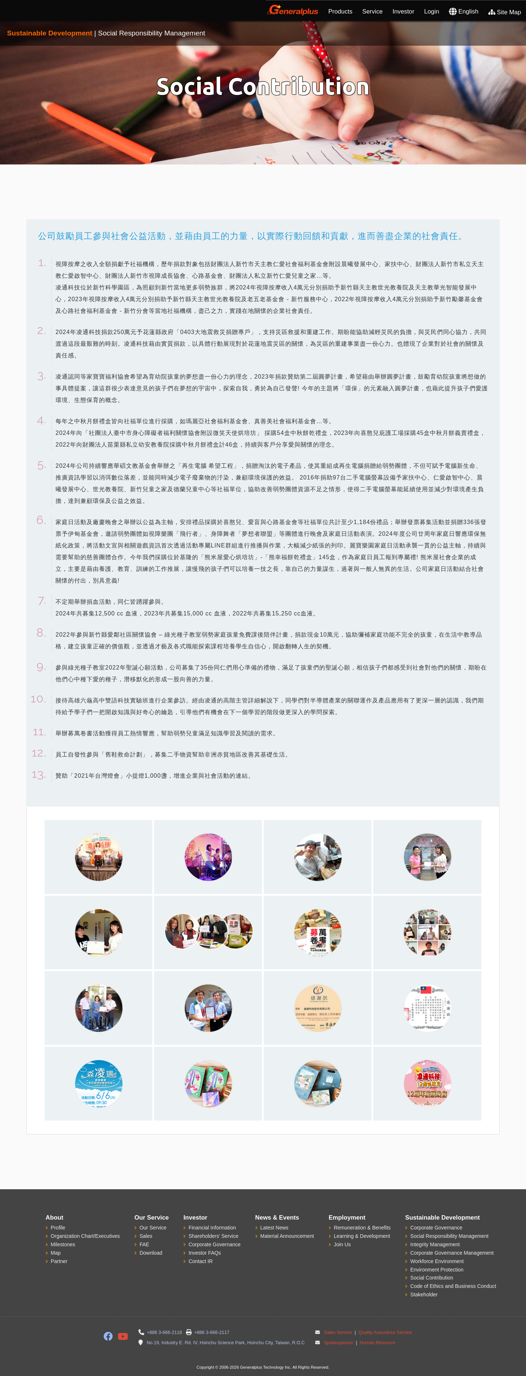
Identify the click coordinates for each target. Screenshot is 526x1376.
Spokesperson (339, 1342)
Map (56, 1253)
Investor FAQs (204, 1253)
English (464, 11)
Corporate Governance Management (451, 1253)
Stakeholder (424, 1294)
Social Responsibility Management (449, 1236)
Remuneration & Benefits (362, 1228)
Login (431, 11)
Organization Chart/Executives (85, 1236)
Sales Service (338, 1332)
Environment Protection (437, 1270)
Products (340, 11)
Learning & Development (362, 1236)
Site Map (504, 12)
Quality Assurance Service (384, 1332)
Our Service (153, 1228)
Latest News (274, 1228)
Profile (58, 1228)
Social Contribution (431, 1278)
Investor (404, 11)
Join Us (342, 1244)
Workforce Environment (437, 1261)
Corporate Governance (214, 1244)
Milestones (63, 1244)
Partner (59, 1261)
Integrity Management (435, 1244)
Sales (146, 1236)
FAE (144, 1244)
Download (151, 1253)
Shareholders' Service (213, 1236)
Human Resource (377, 1342)
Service (372, 11)
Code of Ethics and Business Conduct (453, 1286)
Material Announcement (287, 1236)
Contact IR (200, 1261)
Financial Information (212, 1228)
